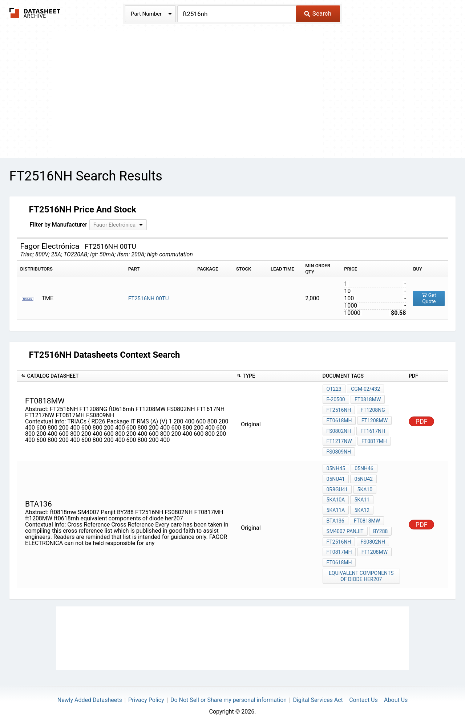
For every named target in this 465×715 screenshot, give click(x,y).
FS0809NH (339, 448)
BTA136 (387, 503)
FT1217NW (339, 438)
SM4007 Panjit (345, 522)
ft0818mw (367, 399)
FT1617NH (372, 428)
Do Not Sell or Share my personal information (228, 687)
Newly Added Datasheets (89, 687)
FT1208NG (372, 408)
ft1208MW (374, 542)
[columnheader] (124, 376)
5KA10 (364, 483)
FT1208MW (374, 418)
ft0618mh (339, 418)
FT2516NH (339, 408)
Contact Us (363, 687)
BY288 (380, 522)
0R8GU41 (337, 483)
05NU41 (336, 473)
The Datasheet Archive (35, 13)
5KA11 (361, 493)
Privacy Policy (146, 687)
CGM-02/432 (365, 389)
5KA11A (336, 503)
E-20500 (336, 399)
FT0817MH (374, 438)
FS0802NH (339, 428)
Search (317, 13)
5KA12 (361, 503)
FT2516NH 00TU (148, 298)
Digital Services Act (318, 687)
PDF (422, 419)
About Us (396, 687)
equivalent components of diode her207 (361, 565)
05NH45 (336, 464)
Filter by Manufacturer (58, 224)
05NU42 (363, 473)
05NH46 (363, 464)
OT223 (334, 389)
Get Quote (429, 298)
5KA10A (336, 493)
